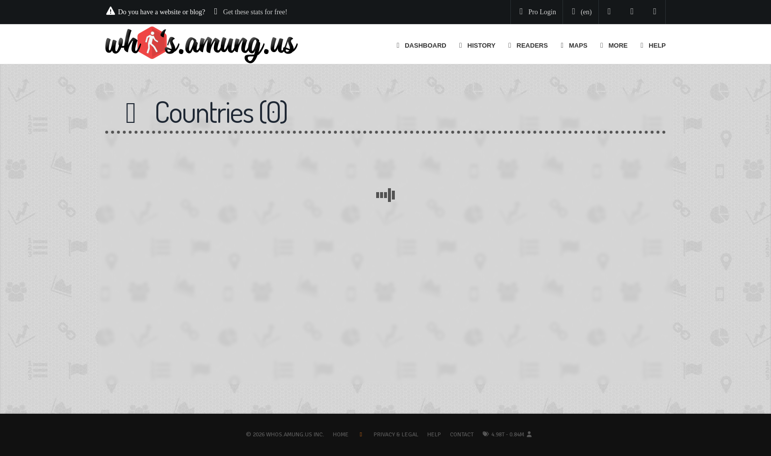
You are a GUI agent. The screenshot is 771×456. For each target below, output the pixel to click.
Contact (462, 434)
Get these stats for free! (255, 12)
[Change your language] (580, 12)
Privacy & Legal (396, 434)
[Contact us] (655, 12)
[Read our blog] (632, 12)
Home (341, 434)
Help (434, 434)
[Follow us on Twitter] (609, 12)
